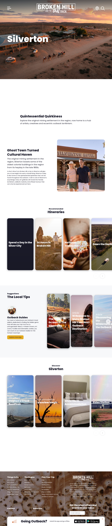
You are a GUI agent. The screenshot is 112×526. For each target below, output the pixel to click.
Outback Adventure (13, 489)
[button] (23, 324)
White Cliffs (27, 489)
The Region (29, 477)
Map (43, 480)
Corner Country (29, 485)
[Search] (103, 8)
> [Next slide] (102, 276)
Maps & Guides (46, 492)
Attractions (10, 480)
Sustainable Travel (12, 494)
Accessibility (45, 489)
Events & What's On (13, 487)
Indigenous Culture (13, 492)
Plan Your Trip (48, 477)
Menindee (27, 487)
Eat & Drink (10, 482)
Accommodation (47, 482)
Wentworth (27, 494)
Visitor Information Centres (50, 494)
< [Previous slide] (44, 321)
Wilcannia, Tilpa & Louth (31, 492)
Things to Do (13, 477)
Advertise (37, 508)
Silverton (27, 482)
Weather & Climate (48, 497)
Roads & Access (46, 487)
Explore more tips (15, 337)
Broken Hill (27, 480)
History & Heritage (12, 485)
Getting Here (45, 485)
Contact (11, 508)
